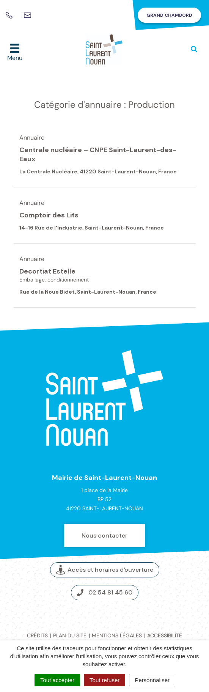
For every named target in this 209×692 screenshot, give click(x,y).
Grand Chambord (169, 15)
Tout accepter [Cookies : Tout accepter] (57, 680)
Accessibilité (164, 635)
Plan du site (69, 635)
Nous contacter (104, 535)
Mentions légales (117, 635)
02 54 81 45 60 (104, 592)
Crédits (37, 635)
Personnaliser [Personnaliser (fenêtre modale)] (152, 680)
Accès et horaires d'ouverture (104, 570)
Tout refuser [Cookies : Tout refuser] (104, 680)
